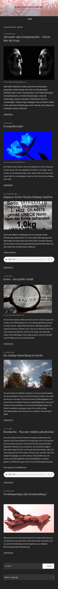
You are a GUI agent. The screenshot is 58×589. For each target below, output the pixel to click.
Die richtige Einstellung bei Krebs (23, 355)
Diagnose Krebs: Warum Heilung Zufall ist (28, 197)
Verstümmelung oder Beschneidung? (25, 494)
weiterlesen (8, 114)
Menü (29, 19)
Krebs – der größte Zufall (18, 279)
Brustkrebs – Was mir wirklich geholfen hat (28, 432)
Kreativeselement (29, 7)
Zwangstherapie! (13, 126)
